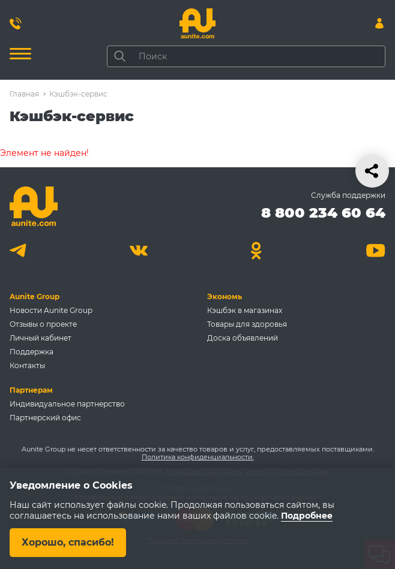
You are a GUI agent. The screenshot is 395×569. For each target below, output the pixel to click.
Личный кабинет (40, 337)
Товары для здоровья (247, 324)
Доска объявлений (242, 337)
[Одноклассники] (257, 250)
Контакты (27, 365)
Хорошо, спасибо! (68, 542)
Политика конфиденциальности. (198, 457)
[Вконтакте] (138, 250)
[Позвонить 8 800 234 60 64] (16, 23)
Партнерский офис (45, 417)
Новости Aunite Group (51, 310)
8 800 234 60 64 (323, 212)
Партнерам (31, 390)
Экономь (224, 296)
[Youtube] (375, 250)
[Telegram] (19, 250)
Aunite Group (34, 296)
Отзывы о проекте (43, 324)
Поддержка (31, 351)
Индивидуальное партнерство (67, 403)
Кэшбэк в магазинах (244, 310)
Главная (24, 93)
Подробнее (307, 515)
